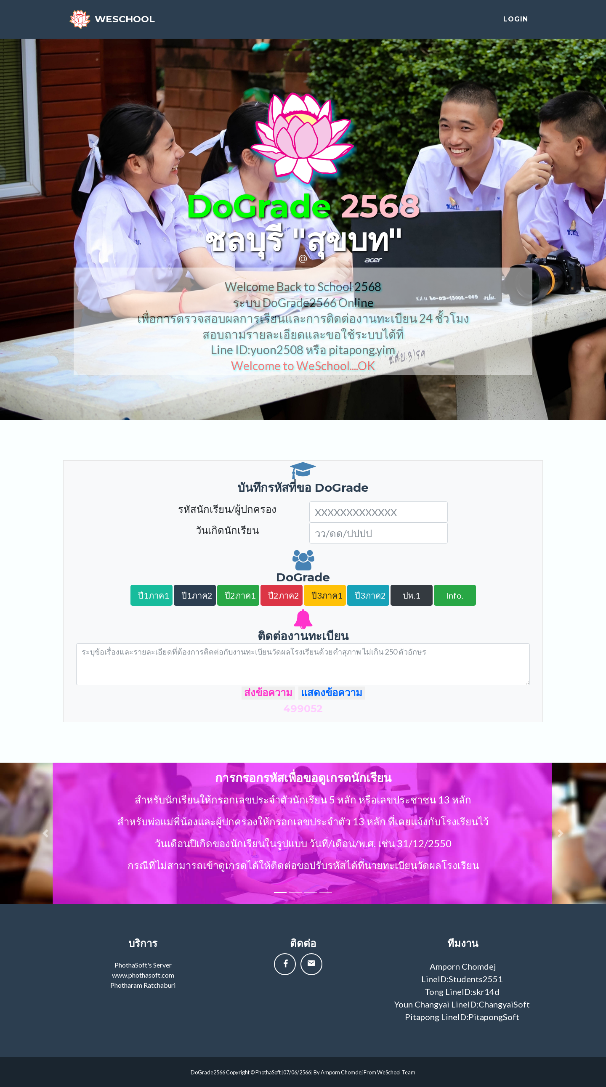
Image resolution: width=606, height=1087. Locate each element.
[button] (45, 833)
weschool (137, 22)
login (515, 22)
